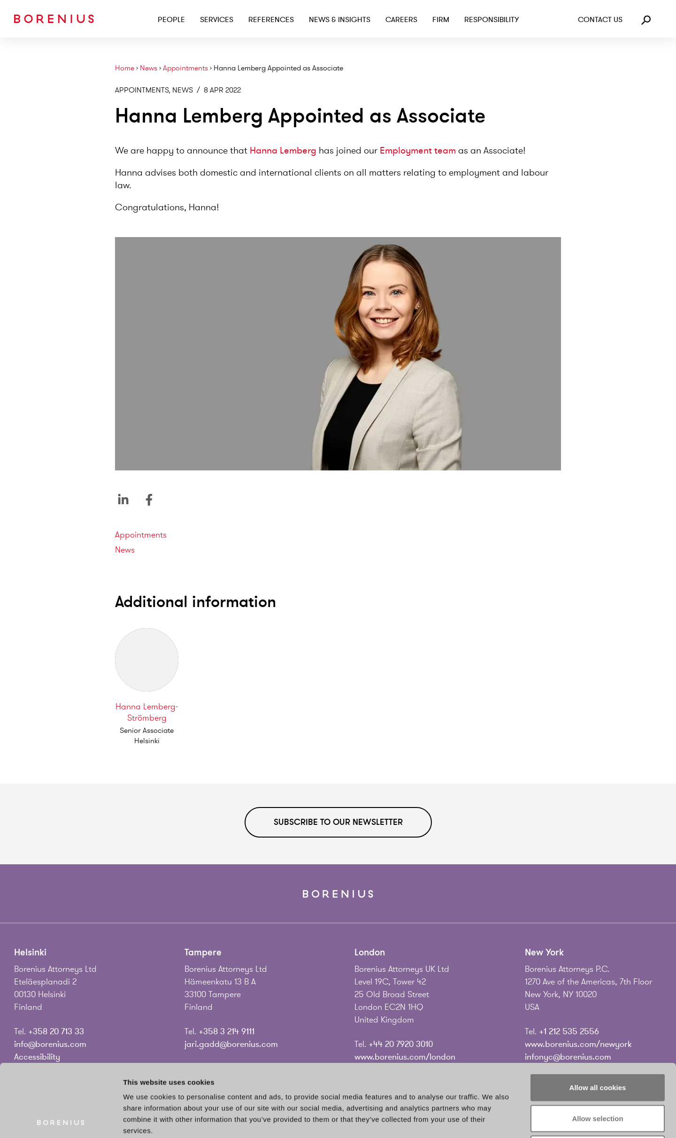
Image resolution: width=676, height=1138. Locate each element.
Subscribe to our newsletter (338, 822)
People (171, 20)
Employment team (418, 150)
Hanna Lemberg (283, 150)
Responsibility (491, 20)
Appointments (185, 68)
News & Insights (339, 20)
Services (216, 20)
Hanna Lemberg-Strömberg (146, 712)
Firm (440, 20)
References (271, 20)
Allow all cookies (597, 1015)
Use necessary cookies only (598, 1076)
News (148, 68)
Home (124, 68)
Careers (401, 20)
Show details (493, 1119)
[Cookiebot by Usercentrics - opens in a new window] (61, 1120)
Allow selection (597, 1046)
